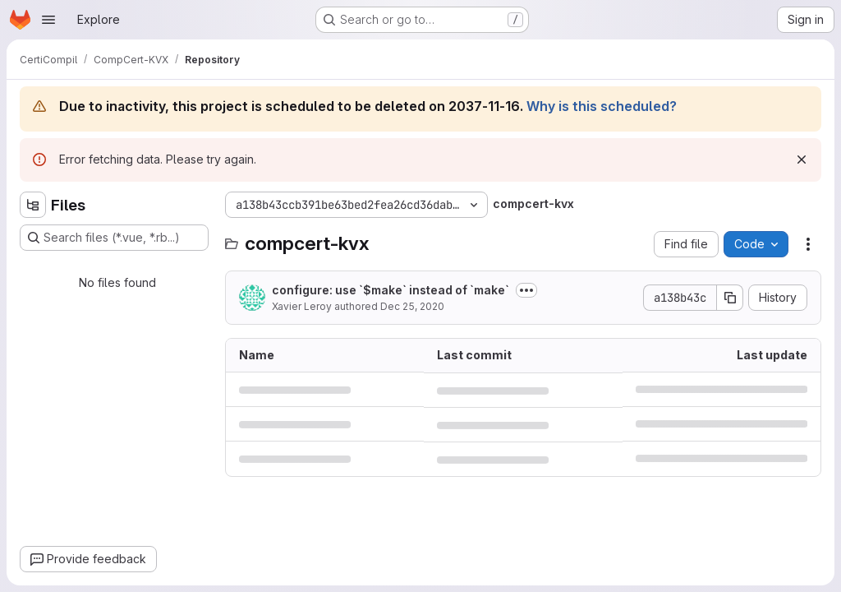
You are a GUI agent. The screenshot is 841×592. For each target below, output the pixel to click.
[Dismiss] (801, 159)
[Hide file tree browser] (33, 205)
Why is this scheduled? (601, 106)
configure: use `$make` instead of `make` (390, 290)
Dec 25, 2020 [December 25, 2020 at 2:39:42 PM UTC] (412, 306)
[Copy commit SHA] (730, 297)
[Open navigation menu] (48, 20)
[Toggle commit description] (526, 290)
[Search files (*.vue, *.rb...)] (114, 237)
